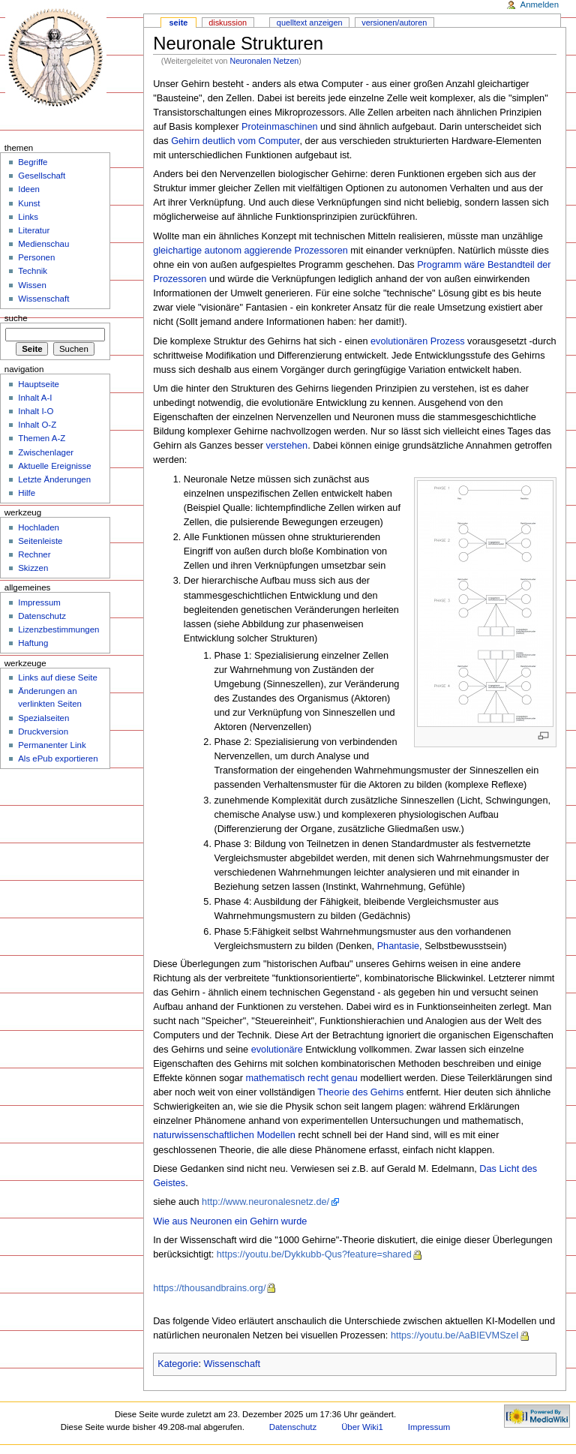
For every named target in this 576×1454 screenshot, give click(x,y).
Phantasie (398, 946)
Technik (32, 270)
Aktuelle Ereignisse (54, 465)
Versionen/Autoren (394, 22)
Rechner (34, 554)
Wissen (32, 285)
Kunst (29, 203)
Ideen (29, 189)
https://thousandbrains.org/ (209, 1288)
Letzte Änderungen (54, 479)
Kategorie (178, 1364)
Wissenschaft (232, 1364)
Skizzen (33, 567)
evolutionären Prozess (417, 341)
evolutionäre (277, 1049)
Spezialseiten (43, 717)
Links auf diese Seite (58, 677)
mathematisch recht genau (301, 1078)
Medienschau (43, 243)
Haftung (33, 642)
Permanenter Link (52, 745)
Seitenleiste (40, 540)
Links (28, 216)
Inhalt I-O (35, 411)
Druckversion (43, 731)
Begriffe (32, 162)
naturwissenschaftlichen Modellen (224, 1135)
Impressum (39, 602)
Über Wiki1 (362, 1426)
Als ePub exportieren (58, 758)
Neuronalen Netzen (264, 60)
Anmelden (540, 4)
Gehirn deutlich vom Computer (235, 141)
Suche (16, 318)
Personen (36, 257)
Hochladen (38, 527)
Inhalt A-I (35, 397)
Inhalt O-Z (37, 424)
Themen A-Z (41, 438)
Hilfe (26, 492)
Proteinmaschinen (280, 127)
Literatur (34, 230)
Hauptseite (38, 384)
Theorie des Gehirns (360, 1092)
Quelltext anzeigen (310, 22)
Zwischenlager (46, 452)
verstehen (287, 445)
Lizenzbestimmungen (58, 629)
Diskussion (227, 22)
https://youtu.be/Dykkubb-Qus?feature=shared (314, 1254)
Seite (179, 22)
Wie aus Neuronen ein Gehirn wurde (230, 1221)
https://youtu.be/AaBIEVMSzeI (455, 1335)
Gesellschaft (41, 175)
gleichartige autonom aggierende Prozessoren (250, 250)
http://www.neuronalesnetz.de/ (265, 1202)
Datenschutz (42, 615)
